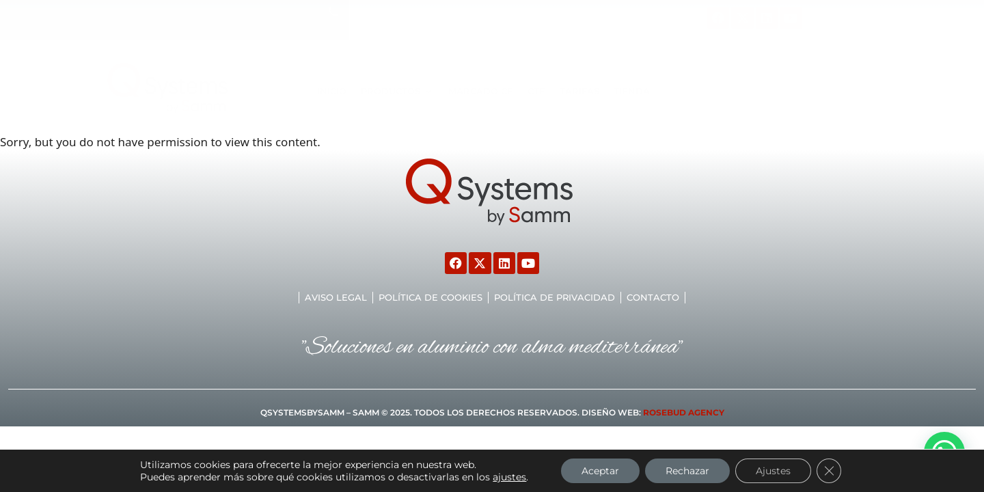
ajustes (509, 477)
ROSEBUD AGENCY (683, 412)
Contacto (653, 297)
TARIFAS (579, 90)
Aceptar (600, 471)
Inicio (331, 90)
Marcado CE (480, 90)
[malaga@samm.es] (504, 12)
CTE (536, 90)
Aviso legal (336, 297)
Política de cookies (430, 297)
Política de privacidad (554, 297)
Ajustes (773, 471)
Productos (397, 91)
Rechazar (687, 471)
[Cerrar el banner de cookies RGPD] (829, 471)
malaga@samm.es (568, 12)
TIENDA (632, 90)
